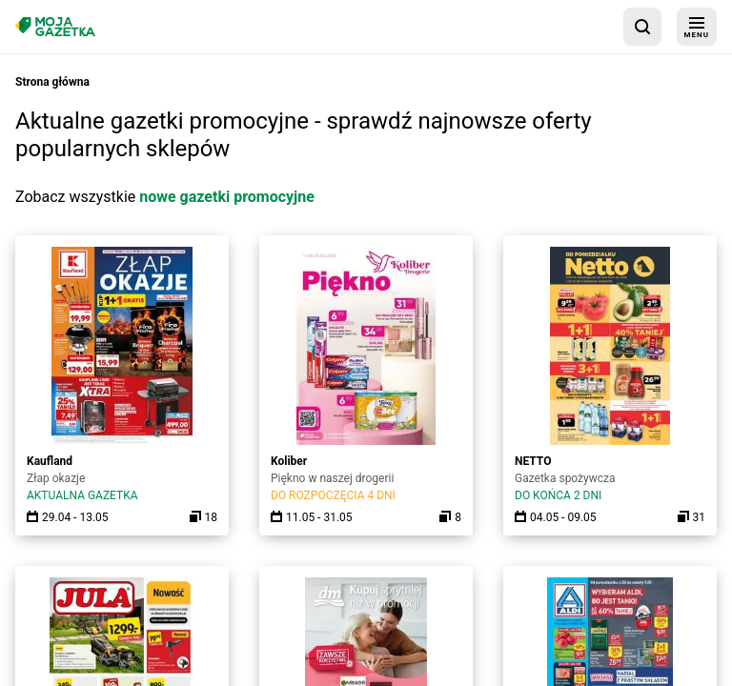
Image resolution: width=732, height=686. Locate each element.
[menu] (697, 27)
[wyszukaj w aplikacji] (642, 27)
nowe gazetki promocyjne (227, 197)
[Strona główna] (55, 26)
